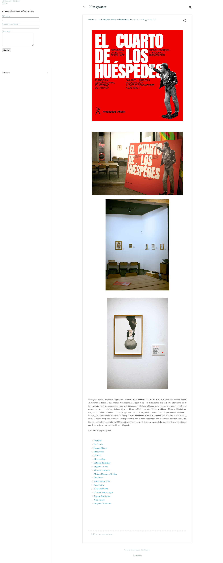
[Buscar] (190, 7)
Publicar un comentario (101, 535)
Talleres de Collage (11, 1)
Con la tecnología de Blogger (137, 550)
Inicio (4, 3)
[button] (184, 21)
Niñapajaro (97, 7)
